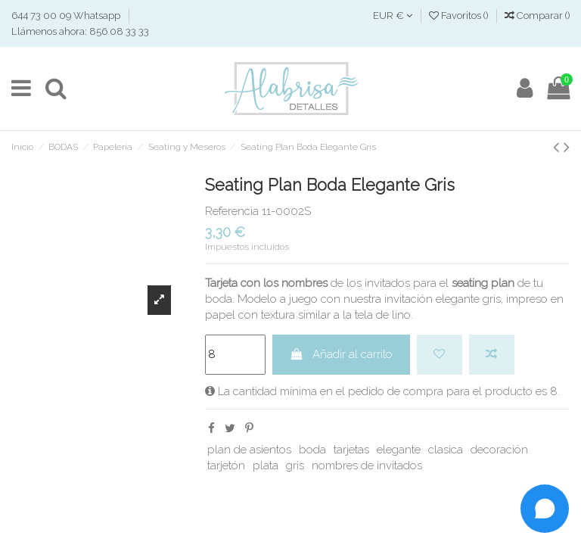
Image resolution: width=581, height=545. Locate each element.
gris (295, 465)
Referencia (232, 211)
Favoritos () (459, 15)
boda (312, 449)
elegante (399, 449)
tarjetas (351, 449)
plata (265, 465)
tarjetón (226, 465)
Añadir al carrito (341, 354)
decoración (499, 449)
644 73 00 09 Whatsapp (67, 15)
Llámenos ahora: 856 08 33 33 (80, 31)
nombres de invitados (367, 465)
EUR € (392, 15)
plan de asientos (249, 449)
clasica (445, 449)
